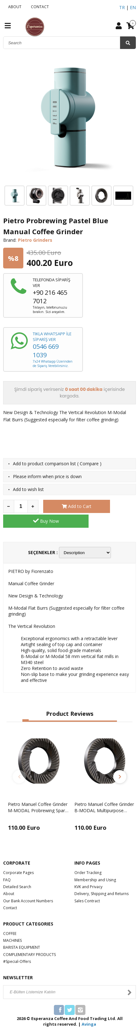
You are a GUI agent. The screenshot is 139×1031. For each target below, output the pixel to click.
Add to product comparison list (44, 464)
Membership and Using (95, 865)
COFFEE (9, 918)
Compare (89, 464)
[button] (25, 706)
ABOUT (13, 6)
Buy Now (114, 506)
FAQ (7, 865)
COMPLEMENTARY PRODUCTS (29, 939)
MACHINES (12, 925)
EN (133, 7)
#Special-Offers (17, 946)
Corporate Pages (18, 858)
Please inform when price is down (47, 476)
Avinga (89, 1009)
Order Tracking (87, 858)
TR (122, 7)
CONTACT (39, 6)
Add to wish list (28, 489)
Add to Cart (65, 506)
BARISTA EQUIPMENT (21, 933)
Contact (10, 893)
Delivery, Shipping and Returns (101, 879)
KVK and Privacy (88, 872)
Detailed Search (17, 872)
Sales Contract (87, 886)
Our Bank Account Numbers (28, 886)
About (8, 879)
